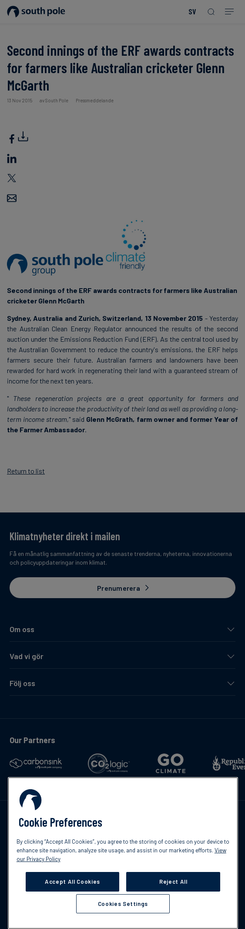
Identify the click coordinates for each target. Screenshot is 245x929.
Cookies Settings (123, 903)
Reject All (173, 881)
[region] (123, 853)
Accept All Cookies (72, 881)
